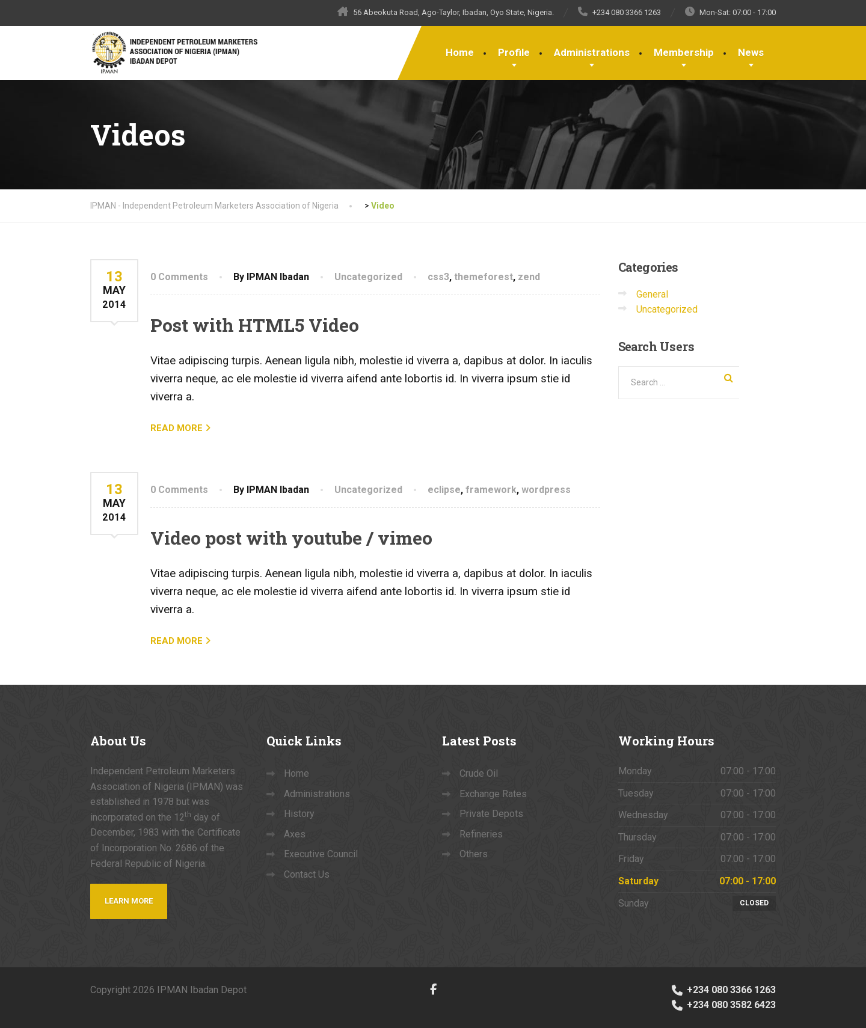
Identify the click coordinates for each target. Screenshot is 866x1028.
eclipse (444, 489)
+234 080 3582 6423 (723, 1005)
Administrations (592, 52)
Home (460, 52)
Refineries (481, 834)
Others (473, 854)
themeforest (483, 277)
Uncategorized (368, 277)
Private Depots (491, 813)
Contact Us (307, 874)
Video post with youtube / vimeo (291, 537)
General (652, 294)
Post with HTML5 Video (254, 325)
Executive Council (321, 854)
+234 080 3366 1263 (723, 990)
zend (529, 277)
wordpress (546, 489)
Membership (684, 52)
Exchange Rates (493, 794)
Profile (514, 52)
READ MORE (176, 428)
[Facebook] (433, 989)
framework (491, 489)
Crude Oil (478, 773)
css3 (438, 277)
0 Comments (179, 277)
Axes (295, 834)
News (751, 52)
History (299, 813)
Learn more (129, 900)
